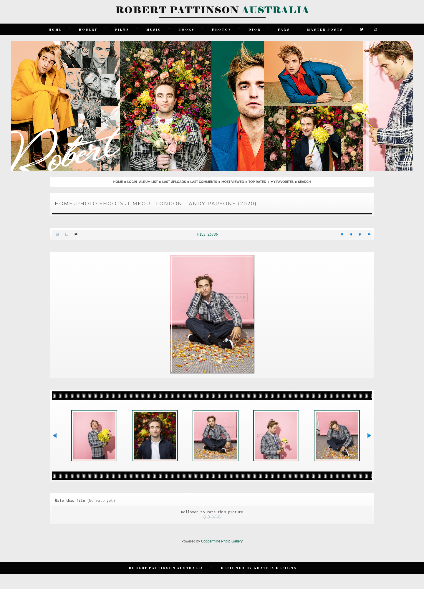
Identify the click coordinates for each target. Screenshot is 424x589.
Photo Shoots (100, 203)
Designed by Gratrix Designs (259, 567)
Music (153, 29)
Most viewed (232, 182)
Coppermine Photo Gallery (222, 541)
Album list (148, 182)
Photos (221, 29)
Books (186, 29)
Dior (255, 29)
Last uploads (174, 182)
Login (132, 182)
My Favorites (282, 182)
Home (55, 29)
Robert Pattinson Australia (166, 567)
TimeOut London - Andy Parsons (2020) (192, 203)
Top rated (257, 182)
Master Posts (325, 29)
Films (122, 29)
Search (304, 182)
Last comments (203, 182)
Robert (88, 29)
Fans (284, 29)
